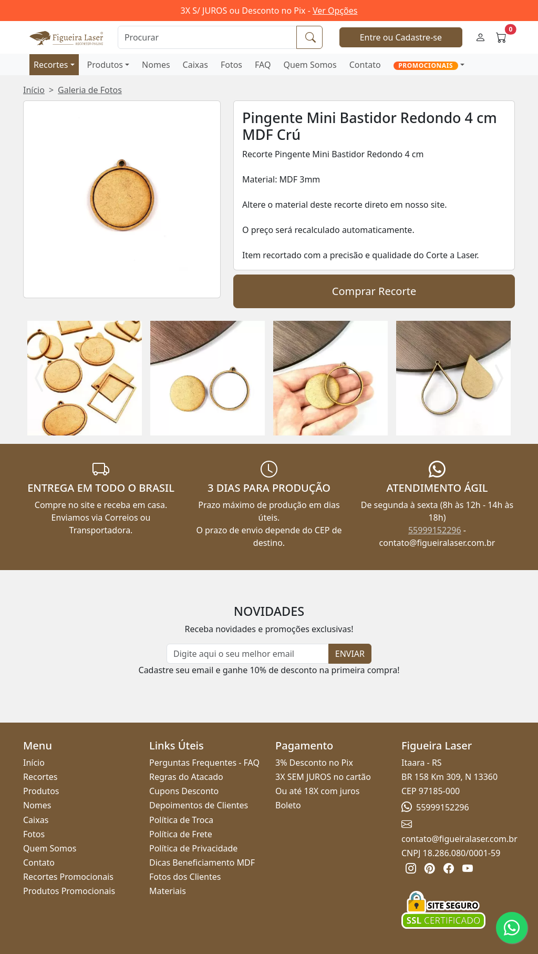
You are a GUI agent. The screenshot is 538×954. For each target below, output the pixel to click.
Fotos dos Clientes (185, 876)
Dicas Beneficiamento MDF (202, 862)
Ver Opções (335, 10)
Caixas (195, 64)
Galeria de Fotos (90, 90)
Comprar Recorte (374, 291)
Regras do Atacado (186, 777)
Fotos (231, 64)
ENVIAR (350, 653)
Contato (365, 64)
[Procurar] (207, 37)
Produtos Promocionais (69, 891)
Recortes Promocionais (68, 876)
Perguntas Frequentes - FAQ (204, 762)
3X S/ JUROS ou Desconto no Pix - (269, 10)
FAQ (263, 64)
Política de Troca (181, 820)
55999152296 (434, 530)
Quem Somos (309, 64)
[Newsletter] (248, 654)
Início (34, 90)
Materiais (167, 891)
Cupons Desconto (184, 791)
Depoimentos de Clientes (198, 805)
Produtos (105, 64)
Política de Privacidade (193, 848)
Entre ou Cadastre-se (401, 37)
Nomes (156, 64)
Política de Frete (180, 834)
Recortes (51, 64)
